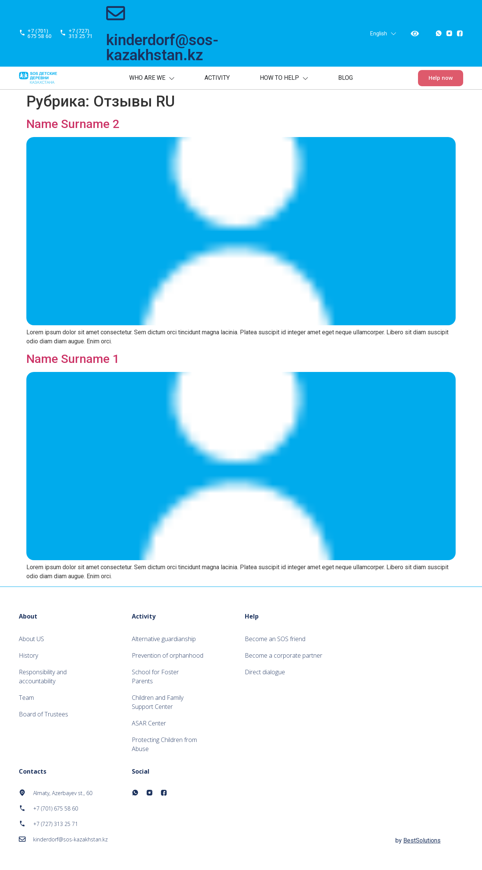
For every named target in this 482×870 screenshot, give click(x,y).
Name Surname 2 (72, 124)
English (383, 33)
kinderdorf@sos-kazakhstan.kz (162, 47)
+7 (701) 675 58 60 (39, 33)
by (418, 840)
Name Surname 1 (72, 359)
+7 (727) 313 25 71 (81, 33)
